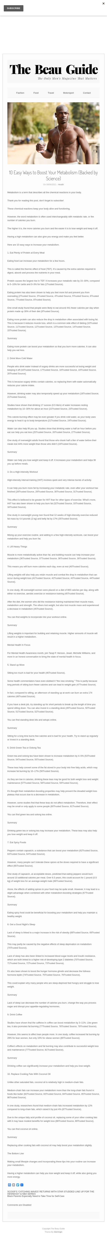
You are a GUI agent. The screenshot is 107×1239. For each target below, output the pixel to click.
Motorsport (68, 93)
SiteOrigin (58, 1232)
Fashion (20, 93)
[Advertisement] (53, 24)
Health (61, 184)
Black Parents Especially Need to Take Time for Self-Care (35, 1196)
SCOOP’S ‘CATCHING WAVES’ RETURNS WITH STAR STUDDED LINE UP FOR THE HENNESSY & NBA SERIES (50, 1192)
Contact (87, 93)
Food (36, 93)
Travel (51, 93)
